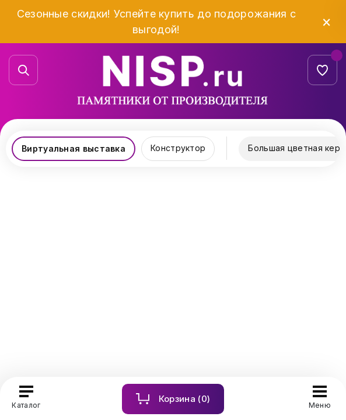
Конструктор (178, 148)
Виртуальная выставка (73, 148)
